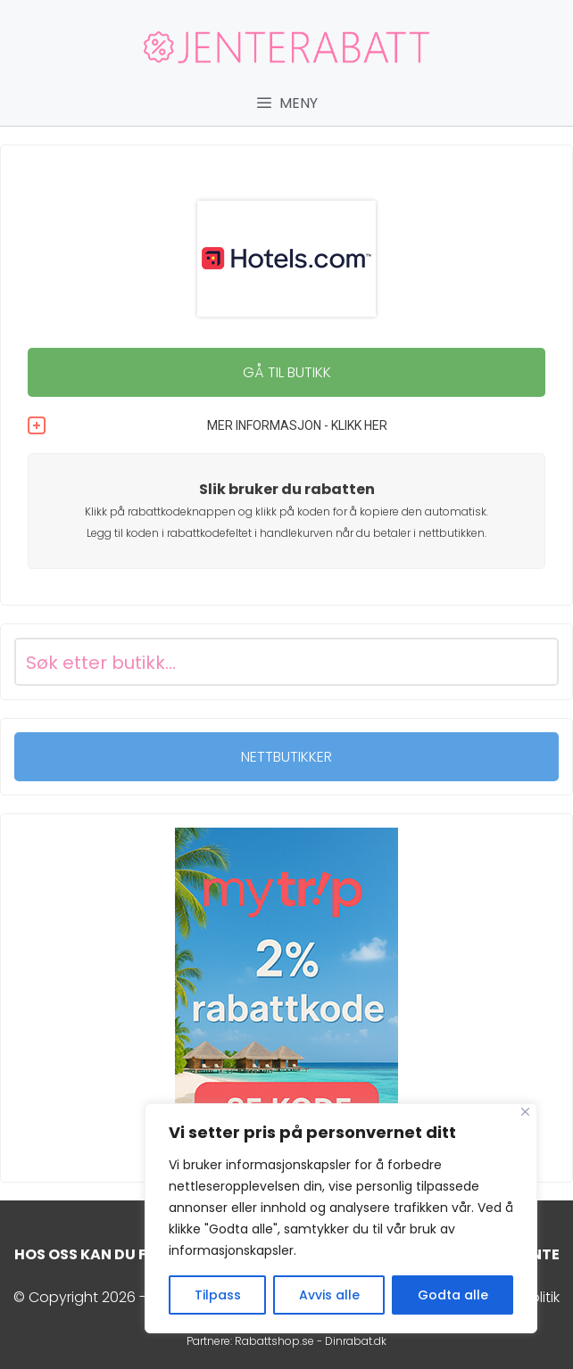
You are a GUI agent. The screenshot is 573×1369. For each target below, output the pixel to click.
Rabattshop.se (274, 1340)
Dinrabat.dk (355, 1340)
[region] (341, 1218)
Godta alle (453, 1295)
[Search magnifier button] (534, 661)
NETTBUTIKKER (286, 756)
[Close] (525, 1112)
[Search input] (265, 662)
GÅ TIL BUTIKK (287, 372)
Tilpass (218, 1295)
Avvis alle (329, 1295)
